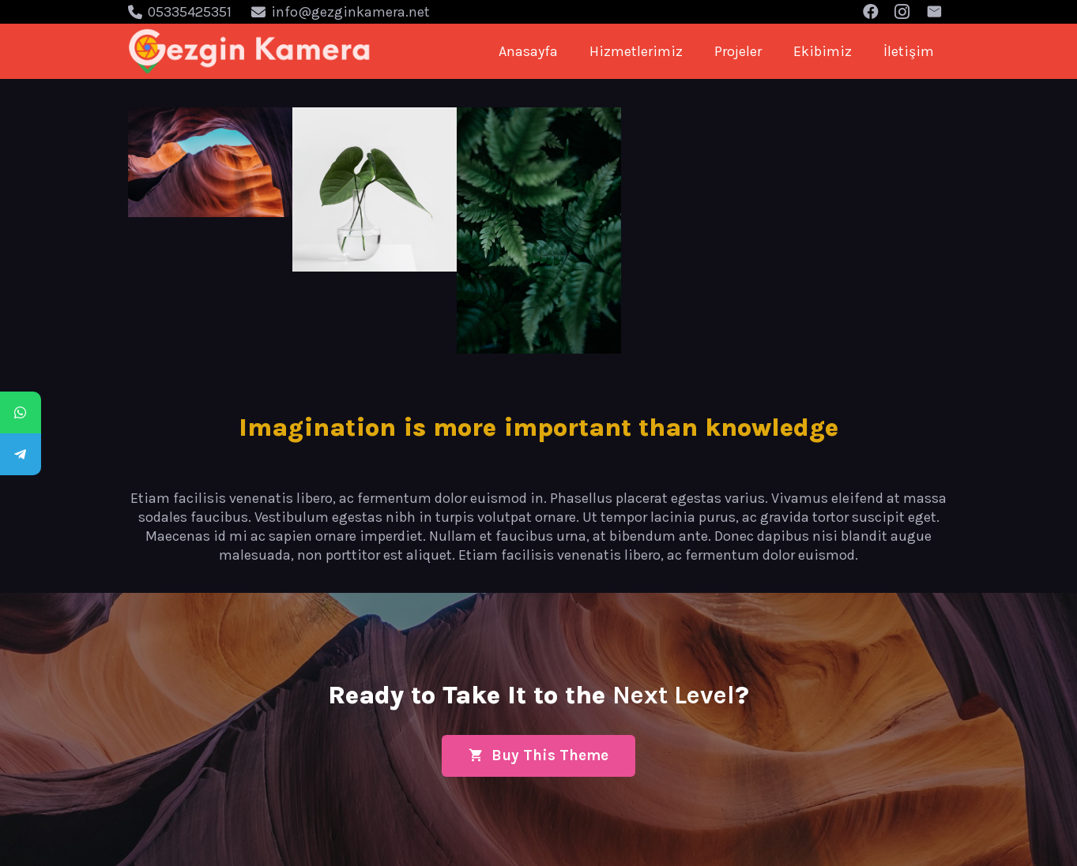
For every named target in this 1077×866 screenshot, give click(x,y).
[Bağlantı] (250, 51)
